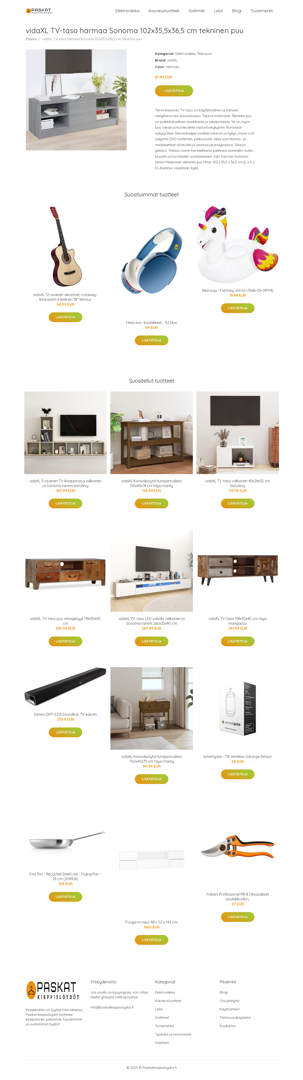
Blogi (236, 13)
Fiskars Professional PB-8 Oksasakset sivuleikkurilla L (237, 901)
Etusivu (31, 43)
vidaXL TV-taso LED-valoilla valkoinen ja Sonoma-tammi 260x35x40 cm (152, 625)
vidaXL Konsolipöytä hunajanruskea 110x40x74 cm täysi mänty (151, 487)
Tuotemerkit (261, 13)
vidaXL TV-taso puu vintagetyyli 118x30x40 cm (65, 625)
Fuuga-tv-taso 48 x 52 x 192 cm (151, 926)
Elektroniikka (127, 13)
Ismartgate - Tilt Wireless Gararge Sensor (237, 761)
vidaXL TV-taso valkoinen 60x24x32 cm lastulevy (237, 487)
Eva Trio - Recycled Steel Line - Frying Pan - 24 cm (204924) (65, 881)
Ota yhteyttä (229, 1005)
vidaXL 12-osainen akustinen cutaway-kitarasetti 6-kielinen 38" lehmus (65, 301)
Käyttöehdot (230, 1013)
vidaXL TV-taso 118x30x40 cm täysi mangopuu (237, 625)
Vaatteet (162, 1047)
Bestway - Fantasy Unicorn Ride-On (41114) (237, 295)
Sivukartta (227, 1030)
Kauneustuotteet (163, 13)
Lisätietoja (174, 95)
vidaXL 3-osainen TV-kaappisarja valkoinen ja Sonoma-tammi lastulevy (65, 487)
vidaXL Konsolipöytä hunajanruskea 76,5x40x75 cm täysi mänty (151, 763)
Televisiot (204, 58)
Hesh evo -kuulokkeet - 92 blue (151, 327)
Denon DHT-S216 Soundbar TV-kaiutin (65, 719)
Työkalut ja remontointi (173, 1039)
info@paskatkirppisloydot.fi (112, 1012)
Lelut (218, 13)
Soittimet (197, 13)
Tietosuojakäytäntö (235, 1022)
